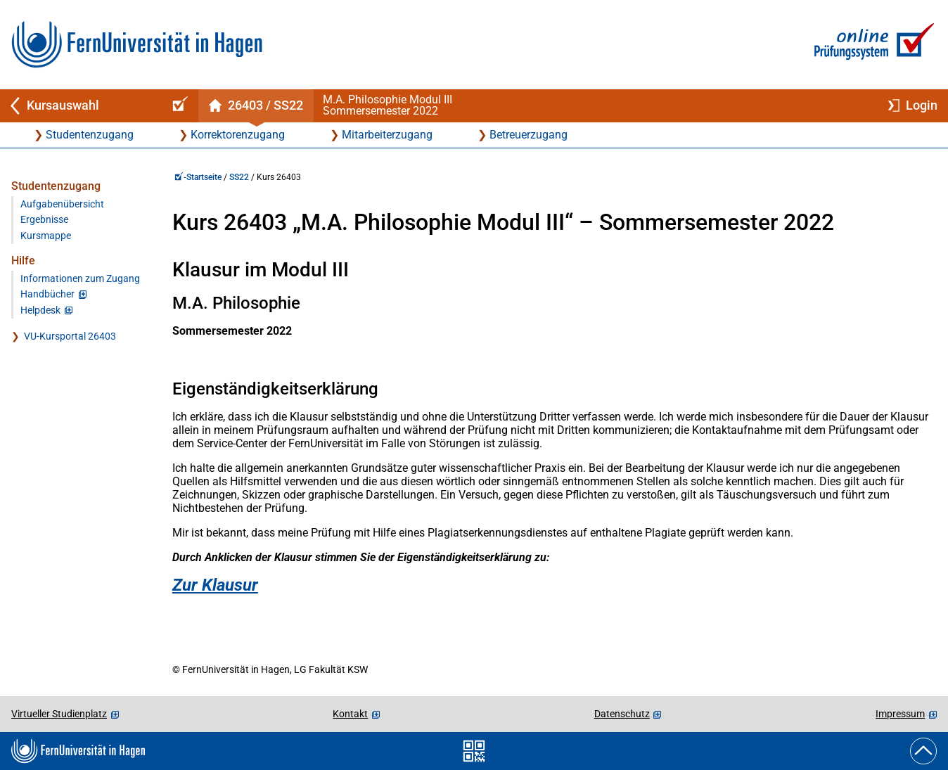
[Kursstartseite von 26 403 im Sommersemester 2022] (255, 105)
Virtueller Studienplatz (59, 713)
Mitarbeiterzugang (387, 134)
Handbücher (47, 294)
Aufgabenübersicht (62, 204)
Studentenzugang (90, 134)
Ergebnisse (44, 220)
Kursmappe (45, 236)
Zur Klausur (215, 585)
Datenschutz (622, 713)
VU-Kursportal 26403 (70, 336)
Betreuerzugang (528, 134)
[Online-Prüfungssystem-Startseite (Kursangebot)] (178, 105)
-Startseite (198, 177)
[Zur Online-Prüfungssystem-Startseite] (872, 44)
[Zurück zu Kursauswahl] (79, 105)
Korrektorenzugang (238, 134)
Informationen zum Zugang (80, 279)
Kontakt (350, 713)
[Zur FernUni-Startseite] (136, 44)
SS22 (239, 177)
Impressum (900, 713)
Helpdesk (40, 310)
